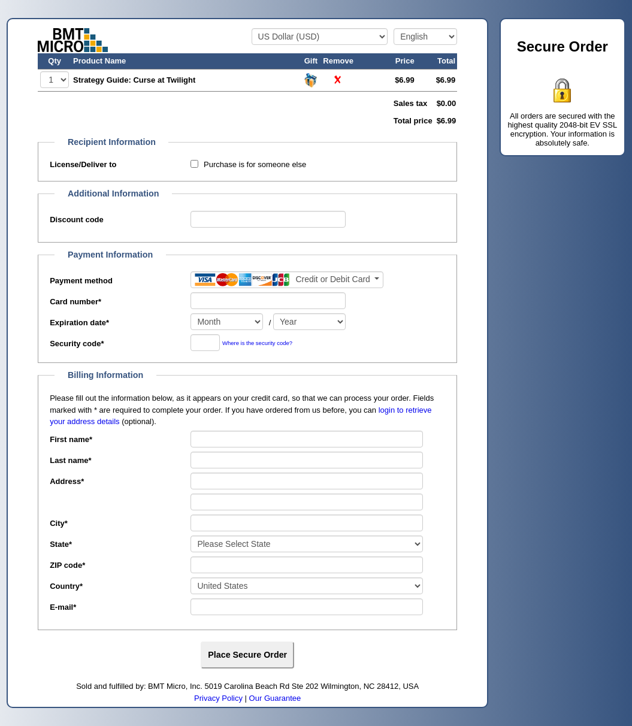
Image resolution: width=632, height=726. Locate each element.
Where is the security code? (257, 343)
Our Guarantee (275, 698)
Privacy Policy (218, 698)
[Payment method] (286, 279)
